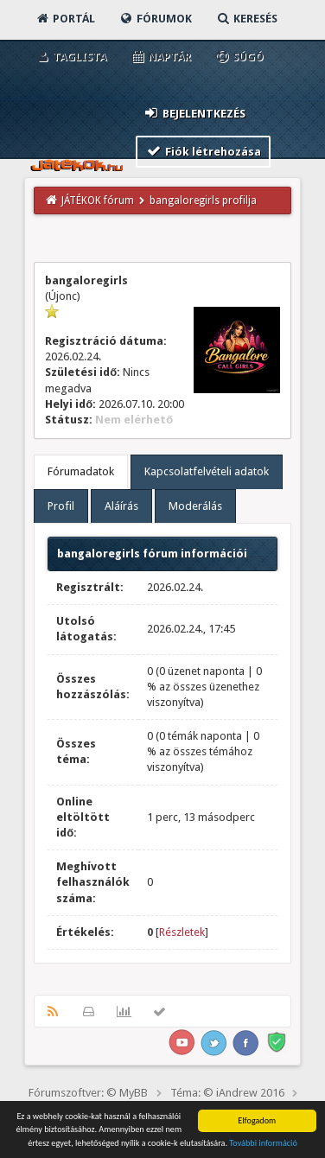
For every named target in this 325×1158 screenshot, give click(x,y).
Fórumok (155, 18)
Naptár (160, 56)
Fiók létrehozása (203, 150)
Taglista (70, 56)
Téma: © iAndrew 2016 (227, 1092)
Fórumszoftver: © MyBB (88, 1092)
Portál (65, 18)
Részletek (182, 932)
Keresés (246, 18)
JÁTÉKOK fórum (97, 200)
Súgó (239, 56)
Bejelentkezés (194, 112)
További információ (263, 1143)
